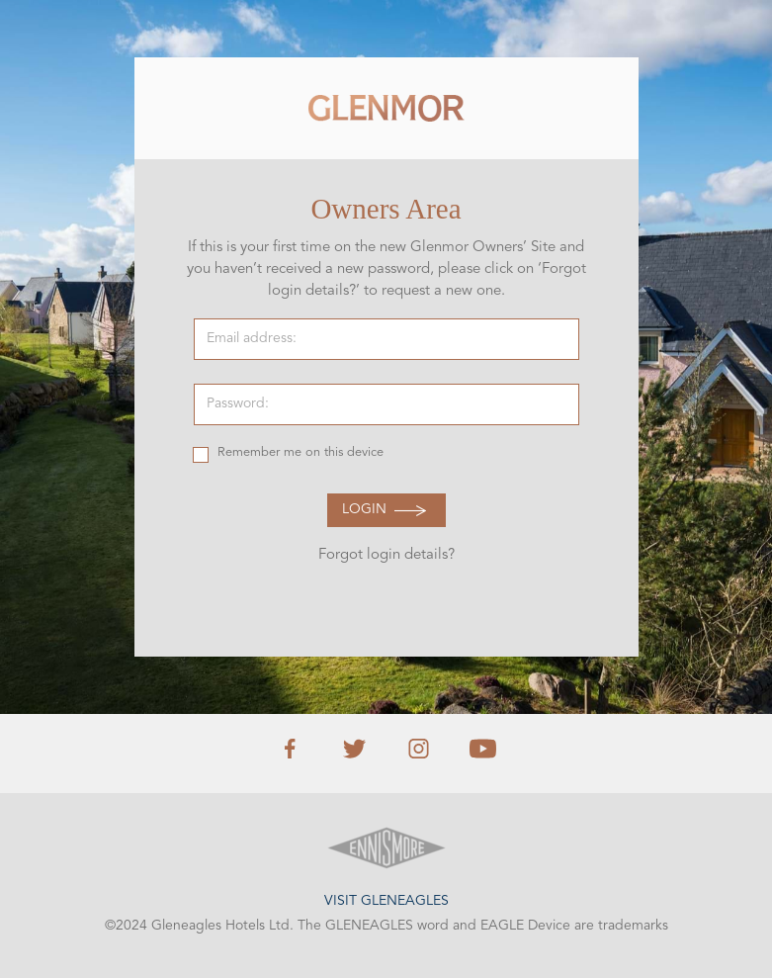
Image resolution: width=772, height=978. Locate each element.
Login (364, 509)
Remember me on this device (300, 452)
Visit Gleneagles (386, 901)
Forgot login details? (386, 555)
